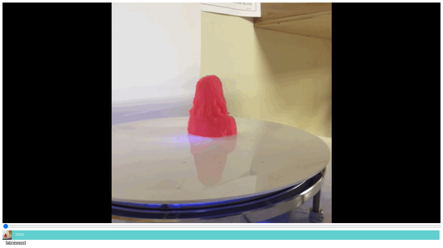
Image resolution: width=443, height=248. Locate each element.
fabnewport (16, 242)
